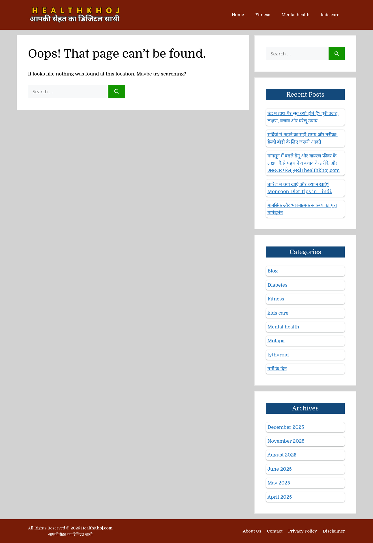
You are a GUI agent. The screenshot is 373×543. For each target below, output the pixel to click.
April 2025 (279, 497)
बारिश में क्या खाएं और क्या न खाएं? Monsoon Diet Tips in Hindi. (299, 188)
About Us (252, 531)
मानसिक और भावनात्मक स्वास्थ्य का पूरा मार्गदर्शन (302, 209)
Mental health (296, 14)
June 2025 (279, 469)
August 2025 (281, 455)
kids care (330, 14)
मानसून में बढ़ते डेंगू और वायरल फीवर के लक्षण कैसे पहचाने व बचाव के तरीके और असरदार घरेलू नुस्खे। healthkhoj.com (303, 163)
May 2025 (278, 483)
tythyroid (278, 355)
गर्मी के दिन (277, 368)
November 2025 (286, 441)
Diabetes (277, 285)
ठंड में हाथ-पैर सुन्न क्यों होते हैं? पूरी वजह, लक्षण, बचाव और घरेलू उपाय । (303, 117)
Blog (272, 271)
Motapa (275, 340)
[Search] (116, 91)
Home (238, 14)
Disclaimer (334, 531)
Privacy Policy (302, 531)
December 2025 (285, 427)
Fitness (262, 14)
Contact (274, 531)
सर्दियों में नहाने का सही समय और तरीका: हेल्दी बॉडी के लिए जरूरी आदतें (302, 138)
